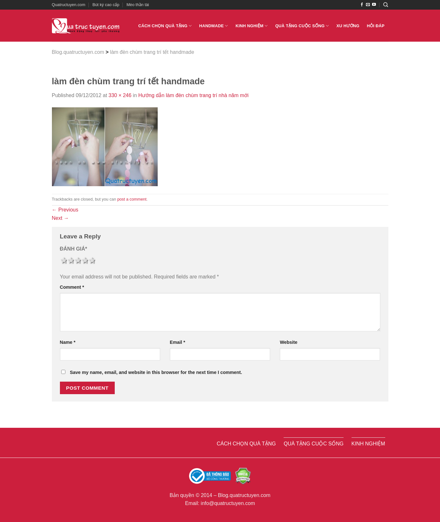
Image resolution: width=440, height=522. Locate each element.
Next (60, 218)
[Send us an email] (368, 5)
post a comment (131, 199)
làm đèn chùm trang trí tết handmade (152, 52)
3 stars (77, 260)
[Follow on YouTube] (374, 5)
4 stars (84, 260)
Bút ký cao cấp (105, 4)
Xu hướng (348, 25)
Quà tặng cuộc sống (302, 26)
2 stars (70, 260)
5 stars (91, 260)
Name (68, 342)
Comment (72, 287)
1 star (63, 260)
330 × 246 (120, 95)
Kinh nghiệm (252, 26)
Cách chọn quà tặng (165, 26)
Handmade (213, 26)
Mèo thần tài (138, 4)
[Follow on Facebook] (362, 5)
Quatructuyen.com (69, 4)
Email (177, 342)
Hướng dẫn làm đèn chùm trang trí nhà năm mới (193, 95)
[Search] (385, 4)
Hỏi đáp (376, 25)
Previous (65, 209)
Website (288, 342)
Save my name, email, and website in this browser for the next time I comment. (156, 372)
